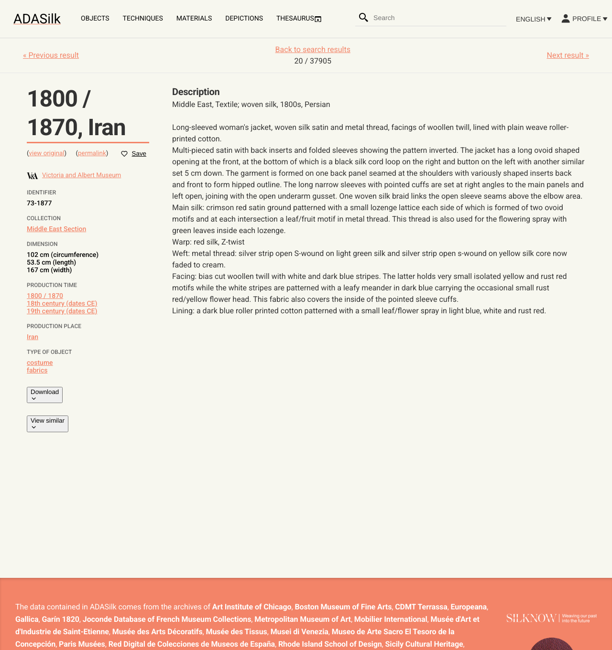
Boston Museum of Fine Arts (343, 606)
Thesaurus (299, 19)
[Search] (363, 17)
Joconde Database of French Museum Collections (167, 619)
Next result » (568, 55)
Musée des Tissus (236, 631)
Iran (32, 337)
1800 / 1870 (45, 296)
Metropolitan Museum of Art (302, 619)
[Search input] (439, 17)
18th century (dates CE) (62, 304)
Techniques (143, 18)
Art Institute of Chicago (252, 606)
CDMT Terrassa (421, 606)
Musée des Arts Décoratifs (157, 631)
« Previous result (51, 55)
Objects (95, 18)
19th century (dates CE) (62, 311)
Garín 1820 (60, 619)
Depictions (244, 18)
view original (47, 153)
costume (40, 363)
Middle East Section (56, 229)
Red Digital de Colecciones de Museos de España (192, 644)
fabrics (37, 370)
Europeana (469, 606)
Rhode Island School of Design (330, 644)
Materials (194, 18)
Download (45, 395)
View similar (48, 423)
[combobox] (439, 17)
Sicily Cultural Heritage (424, 644)
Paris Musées (82, 644)
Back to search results (312, 49)
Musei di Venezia (299, 631)
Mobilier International (390, 619)
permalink (92, 153)
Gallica (26, 619)
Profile (584, 18)
